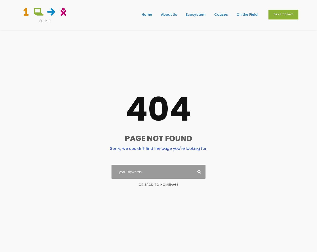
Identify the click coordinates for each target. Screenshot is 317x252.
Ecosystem (196, 14)
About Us (169, 14)
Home (147, 14)
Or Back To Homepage (159, 184)
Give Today (283, 14)
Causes (221, 14)
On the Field (247, 14)
